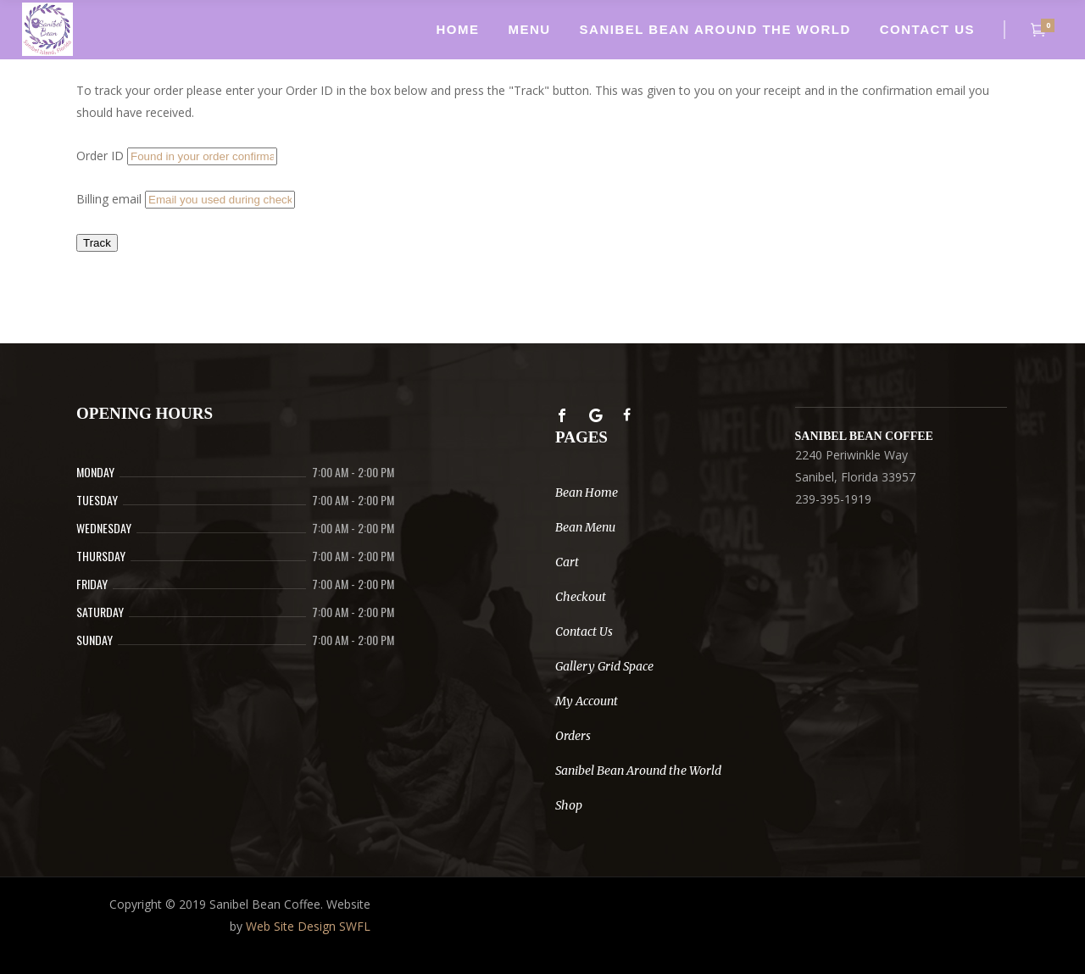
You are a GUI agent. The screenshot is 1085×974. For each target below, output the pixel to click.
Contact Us (584, 631)
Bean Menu (585, 527)
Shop (568, 805)
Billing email (109, 199)
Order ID (100, 155)
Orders (573, 735)
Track (97, 243)
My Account (586, 701)
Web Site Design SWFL (308, 926)
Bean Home (586, 492)
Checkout (580, 596)
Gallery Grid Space (604, 666)
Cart (567, 562)
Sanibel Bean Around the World (638, 770)
